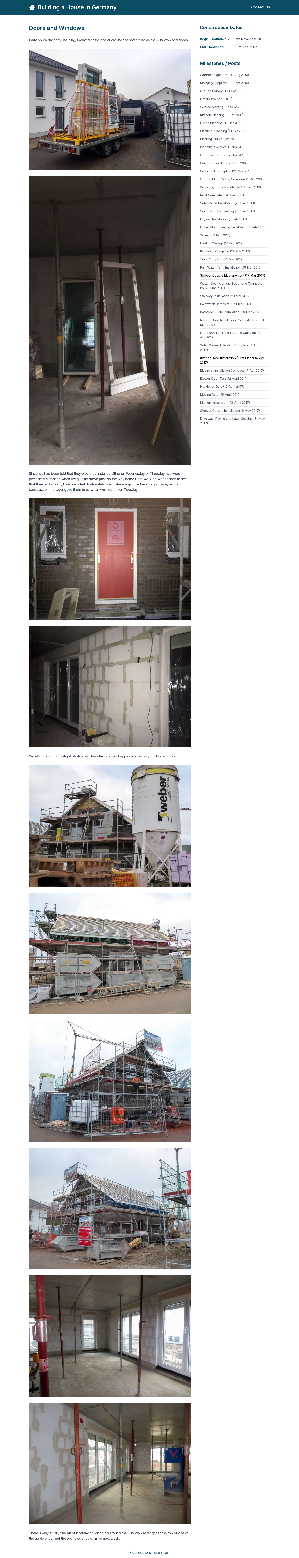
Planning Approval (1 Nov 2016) (223, 147)
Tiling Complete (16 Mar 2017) (222, 259)
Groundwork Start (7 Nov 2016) (223, 155)
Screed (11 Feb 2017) (215, 235)
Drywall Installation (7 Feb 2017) (223, 219)
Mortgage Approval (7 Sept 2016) (224, 83)
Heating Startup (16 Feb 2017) (222, 243)
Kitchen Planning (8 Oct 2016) (221, 115)
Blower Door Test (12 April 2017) (224, 378)
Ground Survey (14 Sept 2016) (222, 91)
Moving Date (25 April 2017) (220, 394)
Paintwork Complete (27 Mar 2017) (225, 304)
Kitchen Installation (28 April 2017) (225, 402)
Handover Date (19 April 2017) (222, 386)
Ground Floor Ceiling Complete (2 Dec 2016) (232, 179)
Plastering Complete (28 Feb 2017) (225, 251)
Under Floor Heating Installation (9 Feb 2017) (233, 227)
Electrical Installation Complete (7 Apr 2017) (232, 370)
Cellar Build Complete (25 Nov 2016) (226, 171)
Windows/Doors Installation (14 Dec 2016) (230, 187)
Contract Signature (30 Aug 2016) (224, 75)
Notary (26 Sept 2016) (216, 99)
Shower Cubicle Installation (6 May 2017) (230, 411)
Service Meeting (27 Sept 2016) (223, 107)
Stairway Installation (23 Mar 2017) (225, 296)
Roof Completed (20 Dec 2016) (222, 195)
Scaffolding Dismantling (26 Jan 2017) (227, 211)
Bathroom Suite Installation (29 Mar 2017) (230, 312)
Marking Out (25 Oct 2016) (219, 139)
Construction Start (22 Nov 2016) (224, 163)
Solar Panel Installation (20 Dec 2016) (227, 203)
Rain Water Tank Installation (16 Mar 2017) (231, 267)
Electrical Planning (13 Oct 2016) (223, 131)
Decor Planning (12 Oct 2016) (221, 123)
